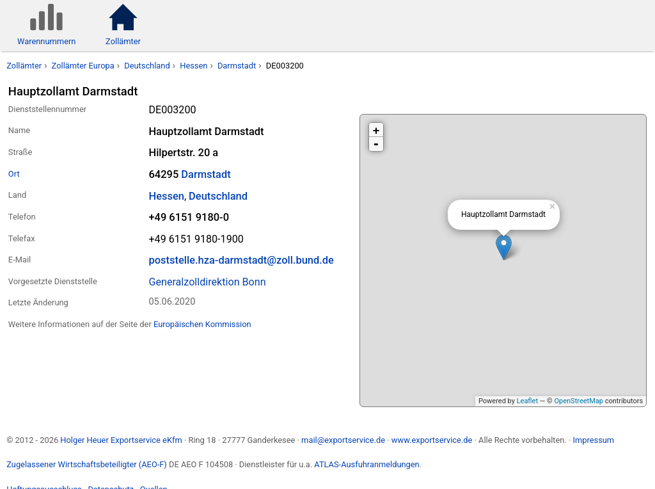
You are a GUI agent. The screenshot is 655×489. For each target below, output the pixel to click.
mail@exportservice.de (343, 440)
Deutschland (147, 65)
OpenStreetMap (578, 401)
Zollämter (24, 65)
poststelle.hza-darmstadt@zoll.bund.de (240, 260)
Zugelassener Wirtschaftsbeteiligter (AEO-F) (86, 464)
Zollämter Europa (83, 65)
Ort (14, 174)
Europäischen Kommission (202, 324)
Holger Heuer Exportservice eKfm (121, 440)
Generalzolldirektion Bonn (206, 282)
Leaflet (527, 401)
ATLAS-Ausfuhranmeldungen (366, 464)
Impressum (593, 440)
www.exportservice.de (432, 440)
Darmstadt (236, 65)
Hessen (193, 65)
